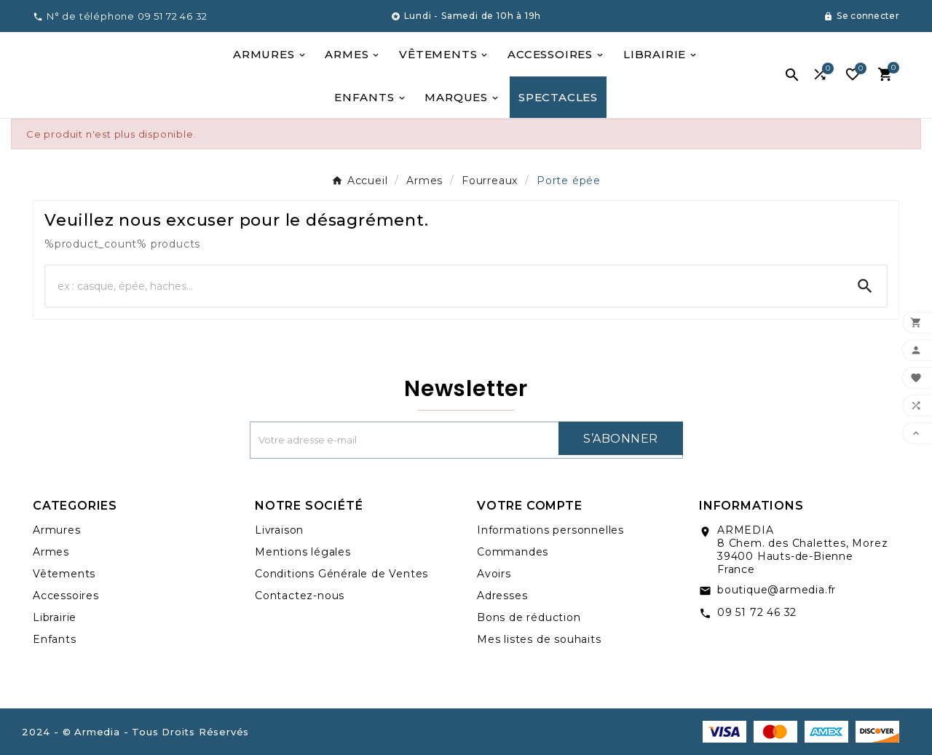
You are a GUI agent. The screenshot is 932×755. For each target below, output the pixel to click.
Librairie (54, 617)
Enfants (54, 639)
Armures (57, 530)
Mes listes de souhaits (539, 639)
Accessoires (66, 595)
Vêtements (64, 573)
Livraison (279, 530)
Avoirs (494, 573)
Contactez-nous (299, 595)
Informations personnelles (550, 530)
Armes (51, 551)
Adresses (502, 595)
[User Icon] (861, 16)
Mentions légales (303, 551)
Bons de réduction (529, 617)
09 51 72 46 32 (757, 612)
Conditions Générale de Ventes (341, 573)
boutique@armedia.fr (776, 589)
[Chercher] (445, 286)
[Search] (865, 286)
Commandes (512, 551)
